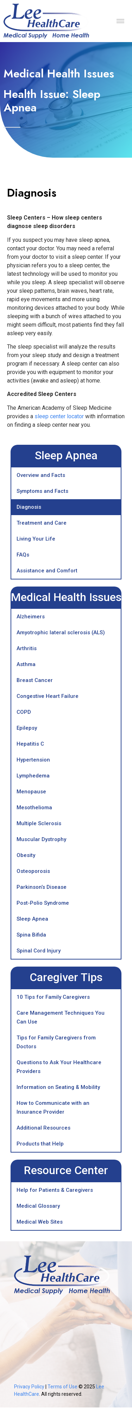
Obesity (26, 855)
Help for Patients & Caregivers (55, 1190)
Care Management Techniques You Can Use (61, 1017)
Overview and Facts (41, 475)
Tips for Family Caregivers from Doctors (56, 1042)
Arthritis (27, 648)
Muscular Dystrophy (41, 839)
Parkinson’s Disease (42, 887)
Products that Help (40, 1144)
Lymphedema (33, 775)
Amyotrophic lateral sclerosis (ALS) (61, 632)
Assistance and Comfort (47, 570)
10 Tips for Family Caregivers (53, 997)
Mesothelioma (34, 807)
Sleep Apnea (32, 919)
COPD (24, 712)
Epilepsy (27, 728)
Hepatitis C (30, 744)
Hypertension (33, 760)
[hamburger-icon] (120, 21)
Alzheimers (31, 616)
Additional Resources (43, 1128)
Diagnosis (29, 507)
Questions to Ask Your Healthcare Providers (59, 1066)
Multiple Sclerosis (39, 823)
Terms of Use (63, 1386)
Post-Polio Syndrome (43, 903)
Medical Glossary (38, 1206)
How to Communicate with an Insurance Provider (53, 1107)
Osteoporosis (33, 871)
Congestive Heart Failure (47, 696)
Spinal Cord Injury (39, 951)
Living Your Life (36, 539)
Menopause (31, 791)
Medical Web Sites (40, 1222)
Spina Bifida (31, 935)
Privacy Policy (29, 1386)
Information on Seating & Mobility (58, 1087)
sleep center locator (59, 416)
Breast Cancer (35, 680)
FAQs (23, 555)
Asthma (26, 664)
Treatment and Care (42, 523)
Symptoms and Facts (42, 491)
